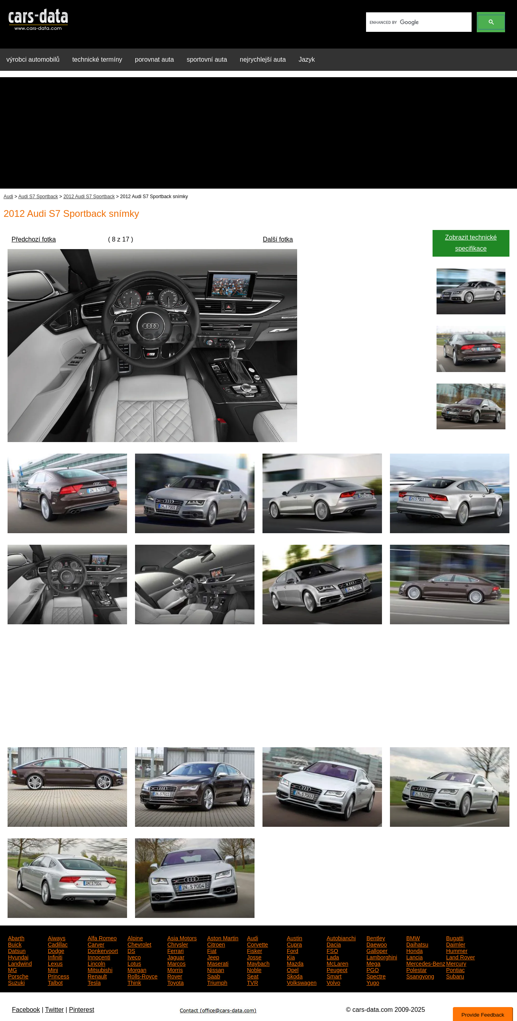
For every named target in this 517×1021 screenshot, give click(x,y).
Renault (97, 975)
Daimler (455, 943)
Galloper (377, 950)
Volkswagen (302, 982)
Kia (291, 956)
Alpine (135, 937)
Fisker (254, 950)
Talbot (55, 982)
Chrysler (177, 943)
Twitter (54, 1009)
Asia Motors (182, 937)
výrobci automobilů (32, 59)
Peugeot (337, 969)
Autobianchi (341, 937)
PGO (372, 969)
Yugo (372, 982)
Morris (175, 969)
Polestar (416, 969)
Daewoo (376, 943)
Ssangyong (420, 975)
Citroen (216, 943)
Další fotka (278, 239)
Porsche (18, 975)
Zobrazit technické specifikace (471, 243)
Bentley (375, 937)
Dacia (334, 943)
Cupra (294, 943)
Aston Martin (223, 937)
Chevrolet (139, 943)
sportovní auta (207, 59)
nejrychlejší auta (263, 59)
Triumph (217, 982)
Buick (15, 943)
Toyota (175, 982)
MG (12, 969)
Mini (53, 969)
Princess (58, 975)
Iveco (134, 956)
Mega (373, 963)
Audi (8, 196)
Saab (213, 975)
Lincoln (96, 963)
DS (131, 950)
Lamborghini (381, 956)
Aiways (56, 937)
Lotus (134, 963)
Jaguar (175, 956)
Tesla (94, 982)
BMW (413, 937)
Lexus (55, 963)
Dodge (56, 950)
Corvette (257, 943)
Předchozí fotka (34, 239)
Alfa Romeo (102, 937)
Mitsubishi (100, 969)
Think (134, 982)
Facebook (26, 1009)
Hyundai (18, 956)
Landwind (20, 963)
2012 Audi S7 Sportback (89, 196)
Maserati (218, 963)
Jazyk (307, 59)
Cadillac (58, 943)
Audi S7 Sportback (38, 196)
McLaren (337, 963)
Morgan (136, 969)
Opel (293, 969)
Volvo (333, 982)
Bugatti (455, 937)
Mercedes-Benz (425, 963)
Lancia (414, 956)
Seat (252, 975)
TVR (252, 982)
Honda (414, 950)
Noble (254, 969)
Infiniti (55, 956)
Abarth (16, 937)
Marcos (176, 963)
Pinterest (81, 1009)
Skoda (295, 975)
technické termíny (97, 59)
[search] (418, 22)
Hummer (457, 950)
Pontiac (455, 969)
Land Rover (460, 956)
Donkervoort (103, 950)
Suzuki (16, 982)
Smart (334, 975)
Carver (96, 943)
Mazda (295, 963)
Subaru (455, 975)
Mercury (456, 963)
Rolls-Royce (142, 975)
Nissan (215, 969)
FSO (332, 950)
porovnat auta (154, 59)
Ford (292, 950)
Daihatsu (417, 943)
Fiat (211, 950)
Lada (333, 956)
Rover (174, 975)
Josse (254, 956)
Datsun (16, 950)
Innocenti (99, 956)
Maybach (258, 963)
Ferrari (175, 950)
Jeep (213, 956)
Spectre (376, 975)
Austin (294, 937)
